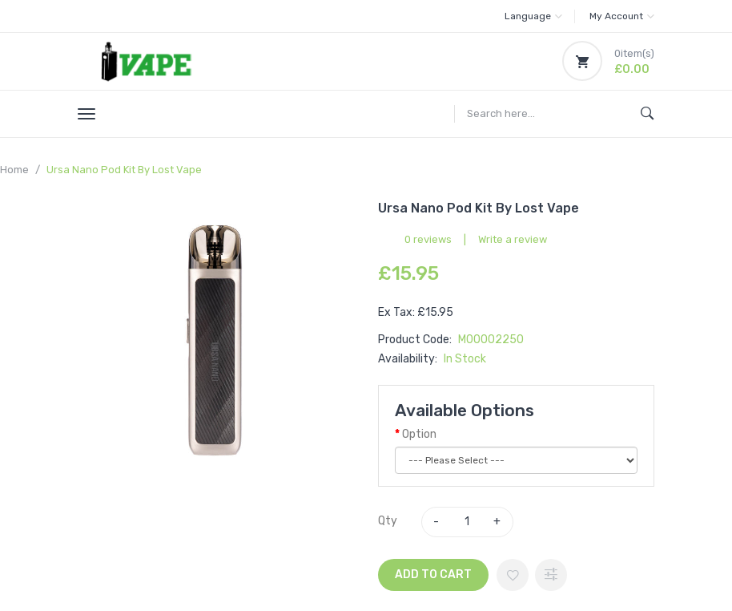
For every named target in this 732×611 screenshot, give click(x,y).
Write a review (512, 239)
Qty (387, 521)
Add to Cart (433, 574)
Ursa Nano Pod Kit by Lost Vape (124, 170)
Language (533, 16)
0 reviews (428, 239)
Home (14, 170)
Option (419, 434)
